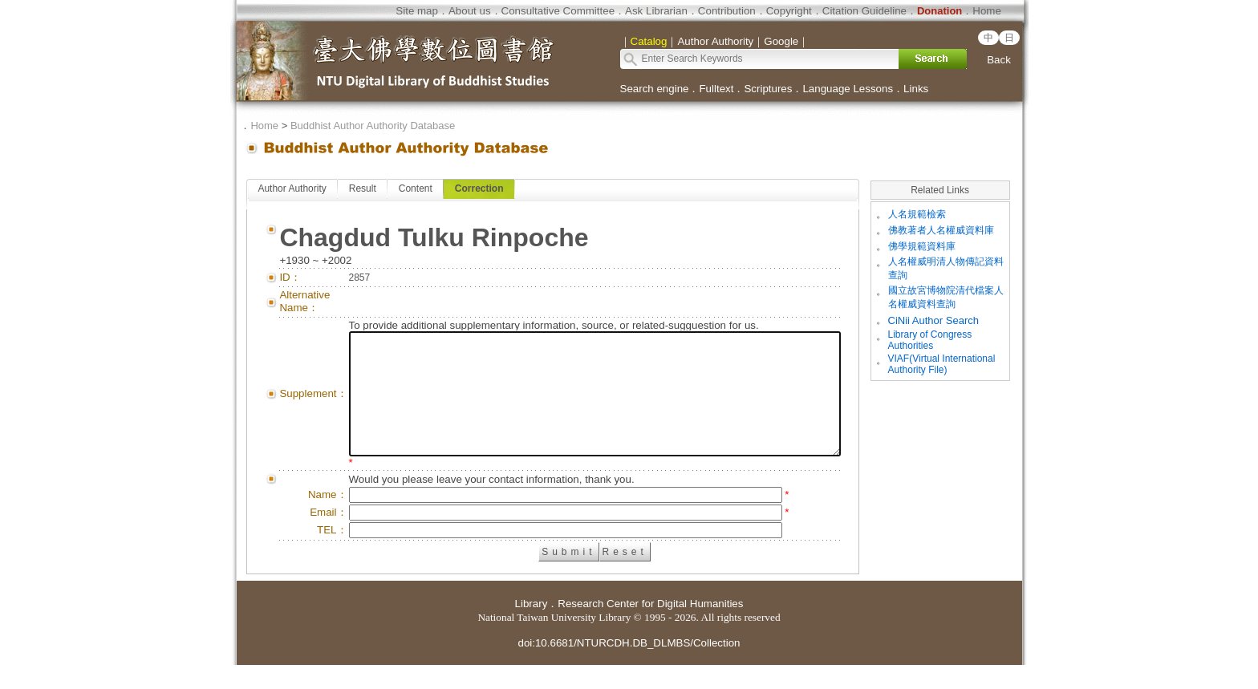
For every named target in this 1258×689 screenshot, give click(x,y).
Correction (479, 188)
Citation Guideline (864, 11)
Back (999, 60)
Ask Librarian (656, 11)
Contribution (727, 11)
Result (361, 188)
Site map (417, 11)
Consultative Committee (558, 11)
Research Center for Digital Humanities (650, 628)
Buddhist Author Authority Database (372, 126)
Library (531, 628)
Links (915, 89)
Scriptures (768, 89)
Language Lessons (847, 89)
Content (415, 188)
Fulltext (716, 89)
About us (469, 11)
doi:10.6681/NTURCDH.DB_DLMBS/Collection (628, 667)
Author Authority (292, 188)
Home (986, 11)
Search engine (654, 89)
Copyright (789, 11)
